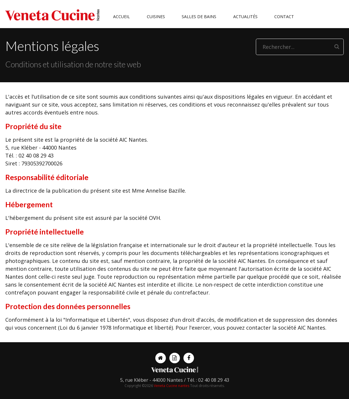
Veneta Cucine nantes (171, 385)
